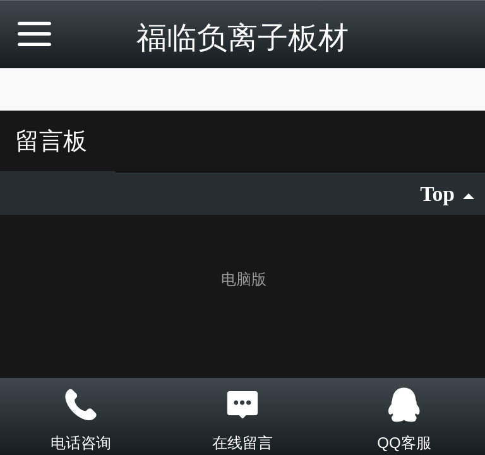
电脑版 (243, 279)
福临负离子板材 (242, 37)
